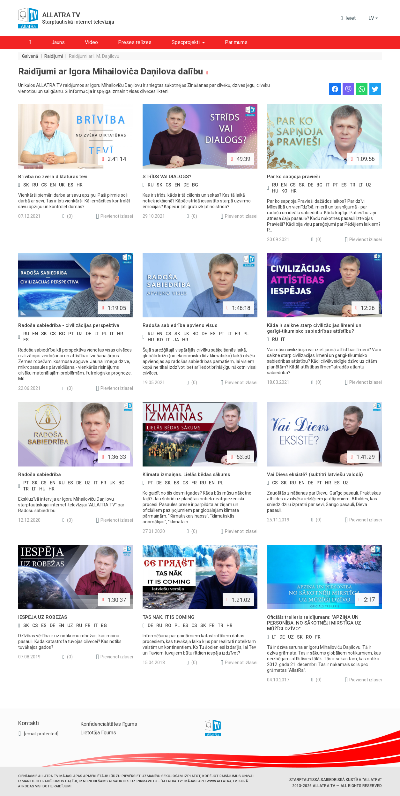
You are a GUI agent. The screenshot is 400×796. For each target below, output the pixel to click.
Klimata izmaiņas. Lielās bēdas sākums (186, 474)
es (70, 184)
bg (195, 184)
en (53, 184)
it (328, 184)
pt (335, 184)
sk (26, 184)
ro (168, 625)
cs (44, 184)
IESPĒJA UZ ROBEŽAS (42, 617)
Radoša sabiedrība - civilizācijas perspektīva (68, 325)
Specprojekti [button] (186, 42)
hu (275, 190)
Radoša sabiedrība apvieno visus (180, 325)
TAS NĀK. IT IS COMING (169, 617)
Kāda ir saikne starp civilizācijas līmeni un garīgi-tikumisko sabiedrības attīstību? (314, 328)
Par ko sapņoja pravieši (293, 176)
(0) (68, 216)
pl (104, 333)
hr (80, 184)
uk (62, 184)
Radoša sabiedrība (39, 474)
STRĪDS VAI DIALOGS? (167, 176)
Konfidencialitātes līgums (108, 724)
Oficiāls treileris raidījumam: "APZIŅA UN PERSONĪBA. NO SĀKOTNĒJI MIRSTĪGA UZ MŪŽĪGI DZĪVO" (314, 623)
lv (371, 18)
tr (352, 184)
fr (237, 333)
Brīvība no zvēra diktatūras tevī (52, 176)
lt (361, 184)
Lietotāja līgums (98, 733)
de (186, 184)
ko (284, 190)
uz (369, 184)
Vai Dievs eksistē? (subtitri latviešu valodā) (315, 474)
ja (176, 339)
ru (35, 184)
